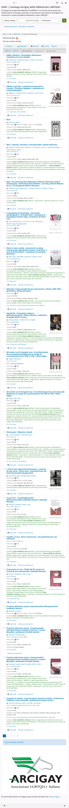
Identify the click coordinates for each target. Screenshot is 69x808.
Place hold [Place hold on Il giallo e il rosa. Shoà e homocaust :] (11, 565)
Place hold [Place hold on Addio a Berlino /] (11, 82)
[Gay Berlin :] (4, 313)
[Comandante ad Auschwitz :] (4, 213)
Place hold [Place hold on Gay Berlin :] (11, 348)
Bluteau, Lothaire (48, 188)
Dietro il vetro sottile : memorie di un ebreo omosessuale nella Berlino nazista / (26, 251)
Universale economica (17, 637)
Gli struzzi (13, 225)
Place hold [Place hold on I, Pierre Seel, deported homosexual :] (11, 494)
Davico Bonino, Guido (13, 150)
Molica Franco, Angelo (28, 320)
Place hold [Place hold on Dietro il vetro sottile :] (11, 285)
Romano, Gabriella (19, 504)
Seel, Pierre (14, 476)
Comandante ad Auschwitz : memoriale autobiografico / (26, 216)
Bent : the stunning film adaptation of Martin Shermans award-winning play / (34, 184)
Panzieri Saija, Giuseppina (16, 224)
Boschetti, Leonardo (23, 257)
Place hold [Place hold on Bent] (11, 138)
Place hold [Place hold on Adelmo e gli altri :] (11, 115)
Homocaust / (19, 432)
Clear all (15, 51)
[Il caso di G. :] (4, 497)
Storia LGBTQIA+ (21, 112)
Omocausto (13, 78)
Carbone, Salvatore (17, 703)
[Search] (64, 20)
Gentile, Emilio (34, 664)
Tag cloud (22, 26)
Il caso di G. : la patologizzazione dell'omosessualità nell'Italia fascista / (26, 500)
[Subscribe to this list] (17, 37)
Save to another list (25, 82)
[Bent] (4, 119)
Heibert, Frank (37, 257)
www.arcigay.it (54, 797)
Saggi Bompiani (15, 322)
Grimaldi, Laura (33, 703)
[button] (14, 3)
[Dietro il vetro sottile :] (4, 248)
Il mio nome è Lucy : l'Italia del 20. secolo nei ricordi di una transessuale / (26, 570)
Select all (8, 51)
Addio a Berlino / (24, 56)
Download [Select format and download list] (22, 46)
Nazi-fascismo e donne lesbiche (18, 305)
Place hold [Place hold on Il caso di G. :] (11, 533)
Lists (10, 34)
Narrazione (14, 361)
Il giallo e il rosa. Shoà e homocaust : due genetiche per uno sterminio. (31, 538)
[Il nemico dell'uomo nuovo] (4, 606)
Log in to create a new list (13, 742)
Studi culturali (14, 507)
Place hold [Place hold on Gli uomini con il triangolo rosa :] (11, 388)
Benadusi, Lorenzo (35, 93)
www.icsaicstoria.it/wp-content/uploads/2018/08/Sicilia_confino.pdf (36, 717)
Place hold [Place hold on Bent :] (11, 178)
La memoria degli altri (17, 541)
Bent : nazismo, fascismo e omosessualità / (32, 145)
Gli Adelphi (14, 62)
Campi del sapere (15, 666)
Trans (18, 598)
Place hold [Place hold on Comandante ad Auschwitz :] (11, 244)
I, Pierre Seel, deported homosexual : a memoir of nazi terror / (26, 471)
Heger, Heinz (15, 359)
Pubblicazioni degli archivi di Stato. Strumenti (23, 705)
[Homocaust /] (4, 432)
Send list (34, 46)
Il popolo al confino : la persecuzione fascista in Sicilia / (35, 699)
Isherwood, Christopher (18, 60)
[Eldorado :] (4, 289)
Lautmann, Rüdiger (53, 147)
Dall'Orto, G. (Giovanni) (35, 147)
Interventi (13, 576)
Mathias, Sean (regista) (18, 188)
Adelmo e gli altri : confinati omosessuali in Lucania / (25, 88)
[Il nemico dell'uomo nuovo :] (4, 628)
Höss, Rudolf (15, 221)
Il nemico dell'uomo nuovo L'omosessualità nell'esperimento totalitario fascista (32, 607)
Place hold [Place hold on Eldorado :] (11, 309)
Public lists (17, 34)
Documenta (14, 95)
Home (4, 34)
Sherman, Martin (14, 122)
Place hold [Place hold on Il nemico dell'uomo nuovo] (11, 624)
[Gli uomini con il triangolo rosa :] (4, 352)
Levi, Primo (32, 221)
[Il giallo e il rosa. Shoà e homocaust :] (4, 536)
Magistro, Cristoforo (17, 93)
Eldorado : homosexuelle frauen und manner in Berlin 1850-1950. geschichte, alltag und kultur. (33, 290)
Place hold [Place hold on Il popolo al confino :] (11, 730)
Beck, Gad (12, 257)
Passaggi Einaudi (15, 259)
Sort (54, 46)
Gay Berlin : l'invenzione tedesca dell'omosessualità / (26, 315)
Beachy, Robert (14, 320)
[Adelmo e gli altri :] (4, 86)
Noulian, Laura (36, 60)
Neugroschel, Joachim (28, 476)
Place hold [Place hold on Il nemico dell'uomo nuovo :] (11, 694)
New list (8, 46)
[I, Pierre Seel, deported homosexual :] (4, 469)
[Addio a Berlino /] (4, 55)
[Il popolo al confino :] (4, 698)
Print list (45, 46)
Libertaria (13, 437)
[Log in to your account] (62, 3)
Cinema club (14, 190)
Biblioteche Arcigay (7, 3)
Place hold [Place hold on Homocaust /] (11, 465)
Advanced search (10, 26)
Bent (8, 119)
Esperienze (14, 151)
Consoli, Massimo (20, 435)
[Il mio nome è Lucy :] (4, 569)
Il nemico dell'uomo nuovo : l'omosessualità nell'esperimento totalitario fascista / (25, 630)
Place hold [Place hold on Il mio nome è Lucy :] (11, 602)
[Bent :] (4, 144)
